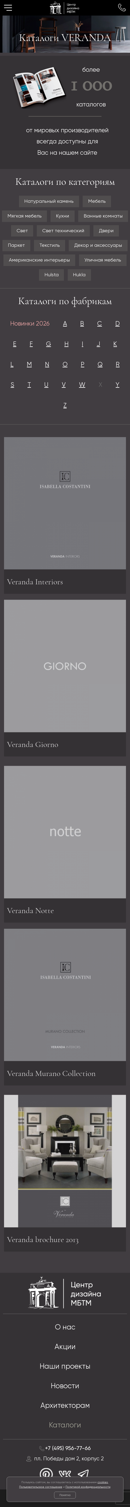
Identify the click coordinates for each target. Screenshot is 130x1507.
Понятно (65, 1495)
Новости (65, 1386)
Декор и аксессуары (98, 245)
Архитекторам (65, 1405)
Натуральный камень (49, 201)
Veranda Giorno (32, 743)
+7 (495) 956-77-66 (68, 1448)
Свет (22, 230)
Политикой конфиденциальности (88, 1487)
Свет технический (63, 230)
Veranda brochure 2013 (43, 1241)
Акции (65, 1347)
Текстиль (49, 245)
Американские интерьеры (39, 260)
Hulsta (51, 274)
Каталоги (65, 1425)
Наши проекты (65, 1366)
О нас (65, 1327)
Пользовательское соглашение (40, 1487)
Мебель (97, 201)
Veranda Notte (30, 912)
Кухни (62, 216)
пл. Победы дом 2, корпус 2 (69, 1459)
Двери (106, 230)
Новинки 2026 (30, 324)
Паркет (16, 245)
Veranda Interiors (35, 583)
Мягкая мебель (24, 216)
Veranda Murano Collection (51, 1072)
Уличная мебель (102, 260)
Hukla (79, 274)
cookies (102, 1482)
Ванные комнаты (103, 216)
